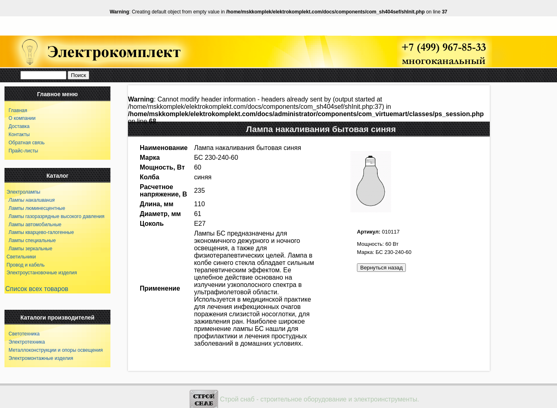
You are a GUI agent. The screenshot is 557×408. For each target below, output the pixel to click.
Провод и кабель (25, 265)
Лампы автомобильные (33, 224)
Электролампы (23, 192)
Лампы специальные (30, 240)
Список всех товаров (36, 288)
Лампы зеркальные (28, 248)
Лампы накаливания (29, 200)
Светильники (21, 257)
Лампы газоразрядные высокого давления (54, 216)
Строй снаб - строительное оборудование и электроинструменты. (319, 399)
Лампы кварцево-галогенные (39, 232)
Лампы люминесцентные (34, 208)
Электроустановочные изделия (42, 273)
